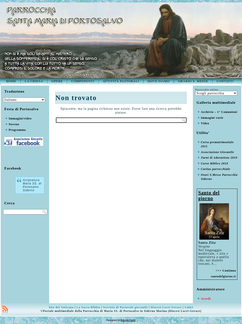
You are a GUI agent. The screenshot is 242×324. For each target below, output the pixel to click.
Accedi (206, 298)
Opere (57, 81)
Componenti (82, 81)
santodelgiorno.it (223, 276)
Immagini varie (212, 117)
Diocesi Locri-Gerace (166, 307)
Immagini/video (20, 118)
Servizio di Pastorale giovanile (125, 307)
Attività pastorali (121, 81)
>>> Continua (226, 270)
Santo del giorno (208, 195)
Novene (14, 124)
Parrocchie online (206, 89)
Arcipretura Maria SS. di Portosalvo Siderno (32, 185)
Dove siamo (159, 81)
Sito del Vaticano (61, 307)
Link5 (189, 307)
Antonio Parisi (128, 320)
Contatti (225, 81)
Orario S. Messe (193, 81)
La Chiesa (34, 81)
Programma (17, 130)
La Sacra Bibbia (88, 307)
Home (11, 81)
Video (205, 123)
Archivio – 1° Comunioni (219, 112)
